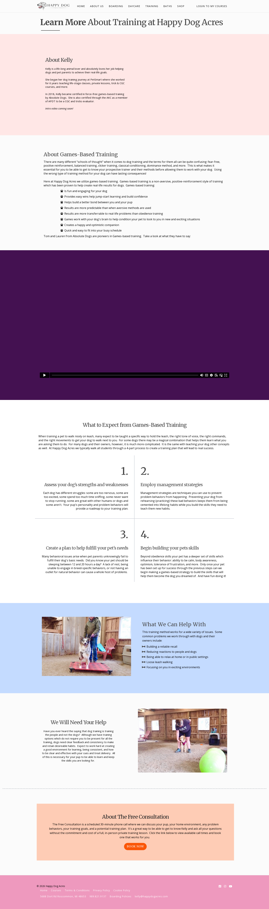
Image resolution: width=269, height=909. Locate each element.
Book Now (135, 846)
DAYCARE (134, 6)
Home (44, 890)
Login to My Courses (211, 6)
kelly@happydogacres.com (151, 896)
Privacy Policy (101, 890)
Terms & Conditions (77, 890)
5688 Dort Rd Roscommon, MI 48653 (63, 896)
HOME (80, 6)
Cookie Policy (121, 890)
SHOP (180, 6)
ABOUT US (96, 6)
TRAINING (151, 6)
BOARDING (115, 6)
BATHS (167, 6)
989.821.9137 (98, 896)
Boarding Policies (120, 896)
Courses (56, 890)
